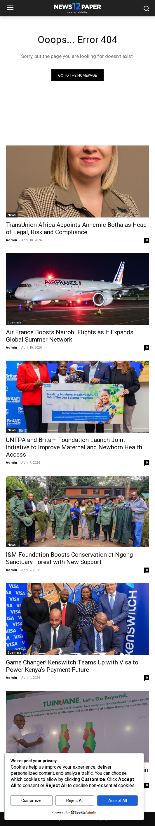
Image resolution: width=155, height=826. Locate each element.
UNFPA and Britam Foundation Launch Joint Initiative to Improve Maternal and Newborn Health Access (74, 447)
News (12, 215)
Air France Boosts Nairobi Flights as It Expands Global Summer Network (69, 336)
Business (15, 322)
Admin (11, 240)
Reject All (74, 800)
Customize (31, 800)
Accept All (117, 800)
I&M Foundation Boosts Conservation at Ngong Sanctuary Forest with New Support (69, 558)
